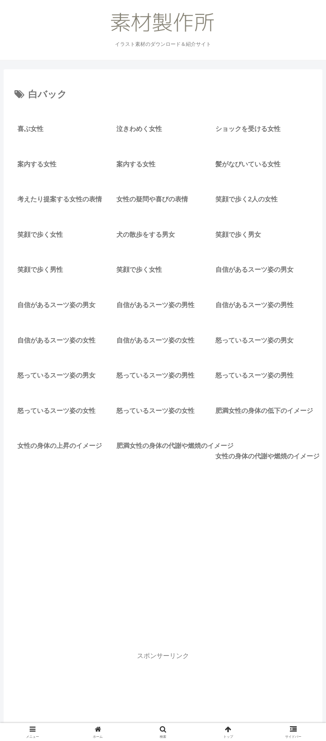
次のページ (163, 633)
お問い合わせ (201, 718)
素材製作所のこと (158, 718)
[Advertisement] (163, 560)
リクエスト (236, 718)
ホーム (84, 718)
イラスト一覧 (115, 718)
